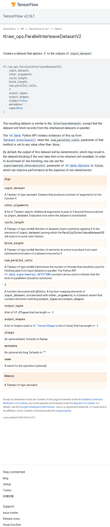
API (22, 28)
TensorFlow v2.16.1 (18, 16)
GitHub (7, 484)
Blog (5, 478)
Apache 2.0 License (84, 403)
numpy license (63, 410)
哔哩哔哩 (8, 496)
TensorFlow (9, 28)
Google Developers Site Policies (37, 407)
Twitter (7, 490)
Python (58, 28)
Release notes (11, 518)
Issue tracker (10, 512)
